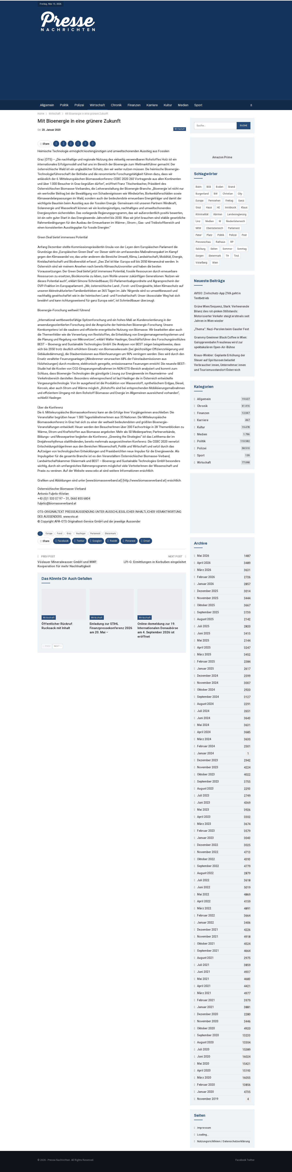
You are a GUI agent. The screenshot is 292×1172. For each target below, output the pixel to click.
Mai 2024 (203, 725)
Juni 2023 (203, 802)
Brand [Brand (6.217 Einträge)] (231, 186)
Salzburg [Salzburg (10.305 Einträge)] (200, 248)
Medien (183, 105)
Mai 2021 (203, 978)
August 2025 (205, 619)
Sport (198, 105)
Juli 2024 (203, 711)
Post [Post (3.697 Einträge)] (244, 235)
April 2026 (203, 562)
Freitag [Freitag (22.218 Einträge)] (229, 200)
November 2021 (207, 936)
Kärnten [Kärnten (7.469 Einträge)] (218, 214)
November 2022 (207, 852)
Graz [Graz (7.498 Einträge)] (198, 207)
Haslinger (81, 533)
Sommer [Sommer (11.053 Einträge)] (227, 248)
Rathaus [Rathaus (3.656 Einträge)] (220, 242)
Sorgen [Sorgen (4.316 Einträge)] (200, 255)
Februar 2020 (206, 1084)
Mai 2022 (203, 894)
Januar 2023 (205, 837)
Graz (69, 533)
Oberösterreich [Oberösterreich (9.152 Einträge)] (214, 228)
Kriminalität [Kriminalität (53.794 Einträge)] (202, 214)
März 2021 (204, 993)
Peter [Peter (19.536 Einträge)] (199, 235)
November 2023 (207, 767)
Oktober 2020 (206, 1028)
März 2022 (204, 908)
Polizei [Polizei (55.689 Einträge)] (233, 235)
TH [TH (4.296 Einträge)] (227, 255)
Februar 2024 (206, 746)
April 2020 (203, 1070)
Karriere (152, 105)
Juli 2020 (203, 1049)
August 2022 (205, 873)
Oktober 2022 (206, 859)
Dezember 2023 (207, 760)
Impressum (204, 1127)
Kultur (168, 105)
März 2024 (204, 739)
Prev (46, 646)
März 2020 (204, 1077)
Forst (59, 533)
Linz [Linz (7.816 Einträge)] (198, 221)
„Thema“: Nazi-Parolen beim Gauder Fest (221, 329)
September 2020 (208, 1035)
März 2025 (204, 654)
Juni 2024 (203, 718)
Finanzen (134, 105)
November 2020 (207, 1021)
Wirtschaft (97, 105)
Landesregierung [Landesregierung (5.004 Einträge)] (236, 214)
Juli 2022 (203, 880)
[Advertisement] (146, 65)
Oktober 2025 (206, 605)
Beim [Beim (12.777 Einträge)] (199, 186)
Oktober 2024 (206, 689)
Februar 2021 (206, 1000)
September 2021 (208, 950)
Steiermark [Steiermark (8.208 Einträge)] (215, 255)
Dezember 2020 (207, 1014)
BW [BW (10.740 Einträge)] (216, 193)
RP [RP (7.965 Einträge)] (231, 242)
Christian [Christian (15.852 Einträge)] (228, 193)
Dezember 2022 (207, 845)
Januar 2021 (205, 1007)
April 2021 (203, 986)
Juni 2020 (203, 1056)
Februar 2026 (206, 577)
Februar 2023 (206, 830)
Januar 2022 (205, 922)
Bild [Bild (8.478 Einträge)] (209, 186)
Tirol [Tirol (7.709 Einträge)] (236, 255)
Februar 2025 (206, 661)
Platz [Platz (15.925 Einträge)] (209, 235)
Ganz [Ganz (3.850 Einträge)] (241, 200)
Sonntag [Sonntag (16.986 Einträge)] (242, 248)
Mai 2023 (203, 809)
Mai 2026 (203, 555)
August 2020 (205, 1042)
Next (57, 646)
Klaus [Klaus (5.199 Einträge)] (244, 207)
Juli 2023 (203, 795)
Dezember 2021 (207, 929)
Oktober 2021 (206, 943)
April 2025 (203, 647)
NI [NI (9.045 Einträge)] (220, 221)
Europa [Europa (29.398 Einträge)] (199, 200)
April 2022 (203, 901)
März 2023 (204, 823)
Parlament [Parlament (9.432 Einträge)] (234, 228)
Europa (49, 533)
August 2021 (205, 957)
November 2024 (207, 682)
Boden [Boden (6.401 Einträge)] (219, 186)
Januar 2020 (205, 1091)
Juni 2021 (203, 971)
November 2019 (207, 1098)
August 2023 (205, 788)
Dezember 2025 (207, 591)
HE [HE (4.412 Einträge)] (218, 207)
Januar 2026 (205, 583)
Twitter (250, 1160)
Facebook (240, 1160)
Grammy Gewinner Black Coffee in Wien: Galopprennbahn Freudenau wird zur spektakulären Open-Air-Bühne (220, 342)
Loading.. (202, 1134)
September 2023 (208, 781)
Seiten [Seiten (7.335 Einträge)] (214, 248)
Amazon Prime (222, 157)
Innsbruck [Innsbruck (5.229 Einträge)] (230, 207)
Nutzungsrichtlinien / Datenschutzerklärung (223, 1141)
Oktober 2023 (206, 774)
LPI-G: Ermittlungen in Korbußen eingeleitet (155, 562)
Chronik (116, 105)
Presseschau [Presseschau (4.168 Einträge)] (203, 242)
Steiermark (110, 533)
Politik (64, 105)
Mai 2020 (203, 1063)
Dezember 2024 (207, 675)
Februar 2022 (206, 915)
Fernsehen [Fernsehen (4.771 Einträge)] (214, 200)
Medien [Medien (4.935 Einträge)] (209, 221)
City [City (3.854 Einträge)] (240, 193)
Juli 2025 (203, 626)
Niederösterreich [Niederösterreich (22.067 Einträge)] (235, 221)
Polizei (79, 105)
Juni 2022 (203, 887)
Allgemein (47, 105)
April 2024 (203, 732)
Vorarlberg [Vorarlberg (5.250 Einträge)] (201, 262)
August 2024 (205, 703)
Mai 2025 (203, 640)
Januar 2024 (205, 753)
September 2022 (208, 866)
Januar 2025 (205, 668)
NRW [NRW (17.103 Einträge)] (198, 228)
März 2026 (204, 570)
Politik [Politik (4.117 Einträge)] (220, 235)
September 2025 (208, 612)
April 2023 (203, 816)
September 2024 (208, 696)
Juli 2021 (203, 964)
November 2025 (207, 598)
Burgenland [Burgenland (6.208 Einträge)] (202, 193)
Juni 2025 (203, 633)
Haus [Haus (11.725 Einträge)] (209, 207)
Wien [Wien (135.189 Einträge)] (215, 262)
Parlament (95, 533)
